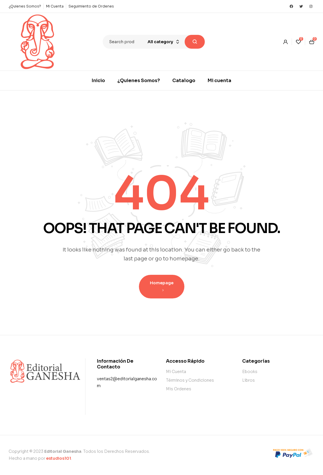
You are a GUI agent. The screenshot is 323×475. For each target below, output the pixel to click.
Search (195, 42)
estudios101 (58, 458)
